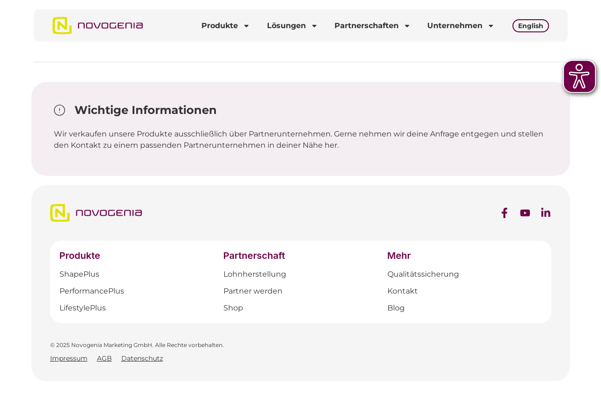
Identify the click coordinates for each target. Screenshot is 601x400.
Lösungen (292, 25)
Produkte (225, 25)
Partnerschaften (372, 25)
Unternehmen (461, 25)
